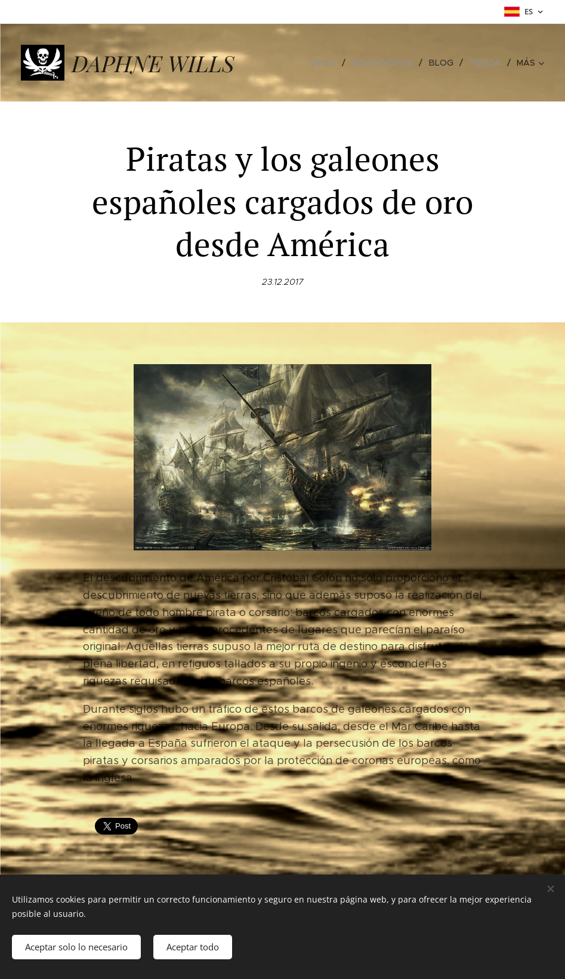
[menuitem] (332, 63)
